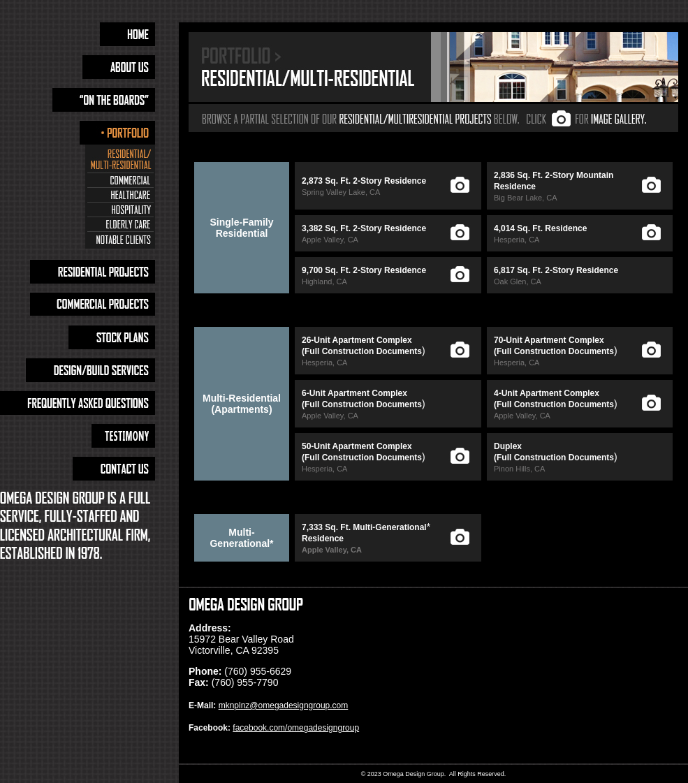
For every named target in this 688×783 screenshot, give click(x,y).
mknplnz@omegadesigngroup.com (284, 705)
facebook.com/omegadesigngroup (296, 728)
